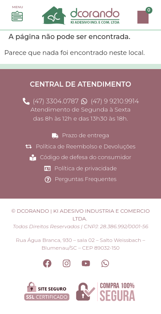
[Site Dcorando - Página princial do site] (80, 15)
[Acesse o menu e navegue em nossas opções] (17, 16)
